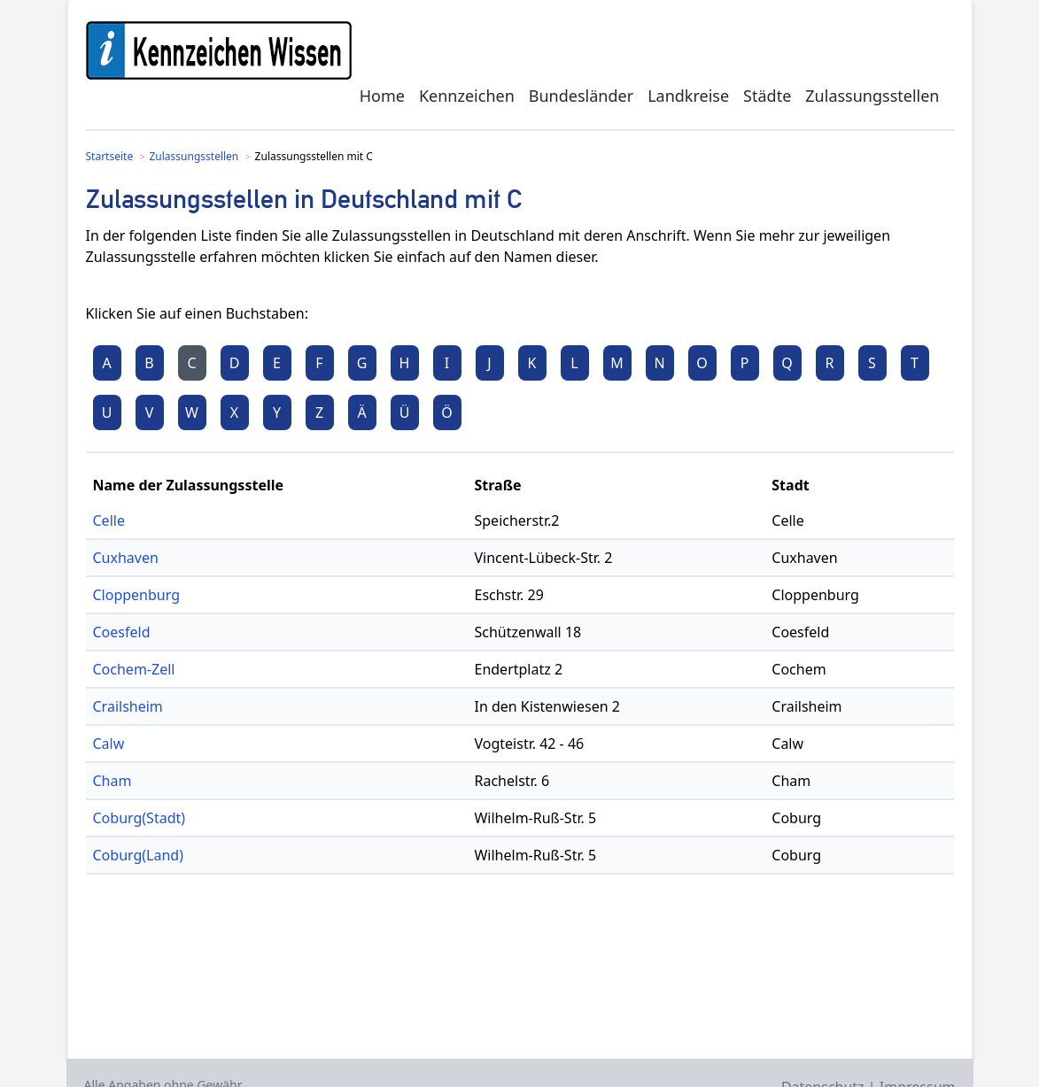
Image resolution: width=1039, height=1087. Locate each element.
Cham (112, 780)
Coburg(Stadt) (139, 818)
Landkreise (688, 95)
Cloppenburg (137, 595)
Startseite (110, 156)
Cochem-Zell (134, 669)
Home (382, 95)
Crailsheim (128, 706)
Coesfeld (122, 632)
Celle (109, 520)
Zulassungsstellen (872, 95)
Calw (109, 743)
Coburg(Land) (138, 855)
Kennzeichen (467, 95)
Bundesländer (581, 95)
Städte (767, 95)
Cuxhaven (126, 557)
